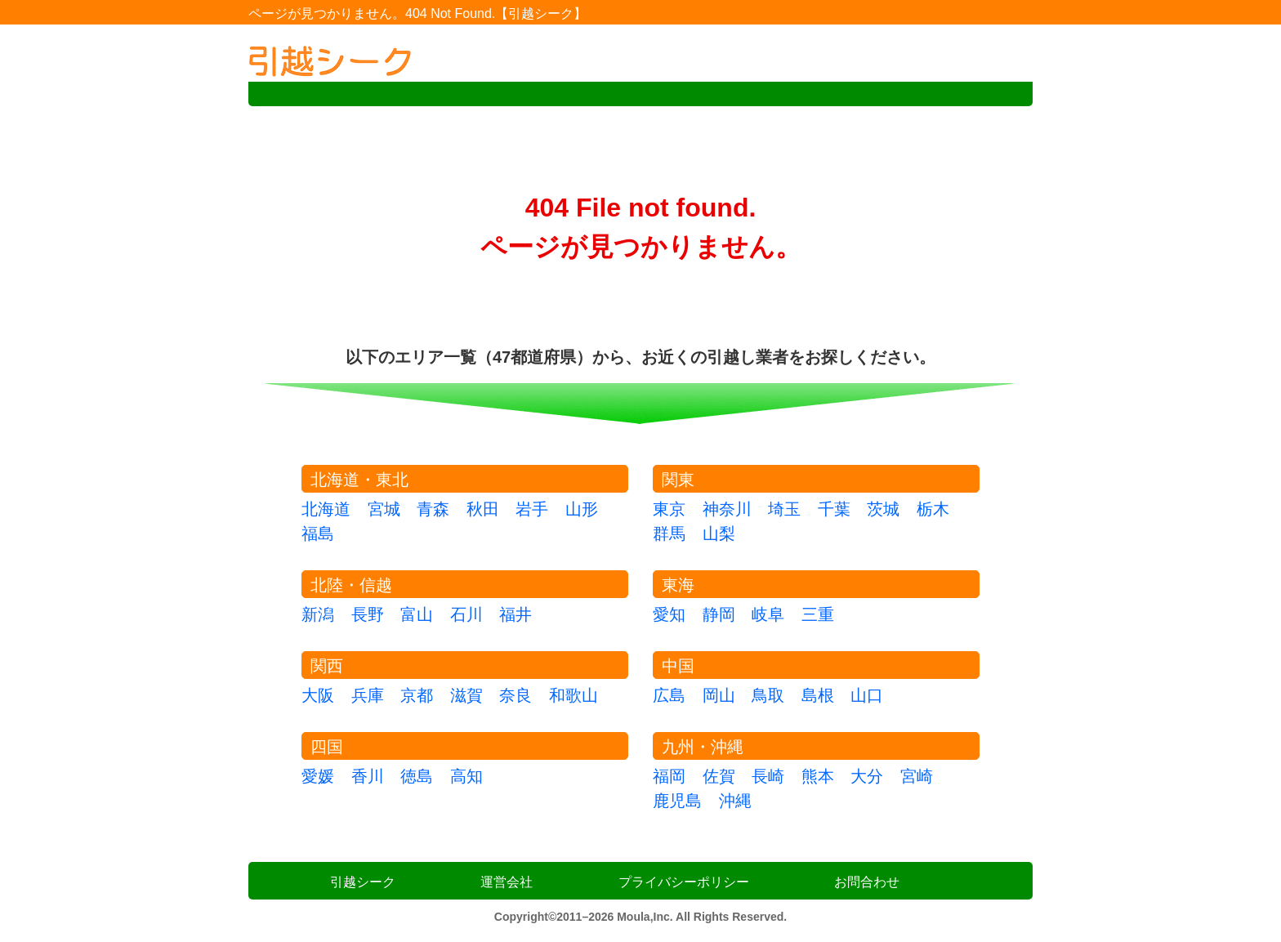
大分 (866, 776)
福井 (515, 614)
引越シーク (362, 882)
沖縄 (735, 801)
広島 (669, 695)
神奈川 (727, 509)
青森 (433, 509)
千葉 (834, 509)
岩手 (532, 509)
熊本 (817, 776)
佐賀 (719, 776)
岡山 (719, 695)
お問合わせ (866, 882)
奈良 (515, 695)
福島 (317, 533)
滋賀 (466, 695)
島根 (817, 695)
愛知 (669, 614)
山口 (866, 695)
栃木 (933, 509)
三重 (817, 614)
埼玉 (784, 509)
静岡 (719, 614)
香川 (367, 776)
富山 (416, 614)
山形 (581, 509)
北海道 (325, 509)
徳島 (416, 776)
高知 (466, 776)
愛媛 (317, 776)
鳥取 (768, 695)
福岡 (669, 776)
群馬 (669, 533)
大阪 (317, 695)
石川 (466, 614)
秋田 (482, 509)
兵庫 (367, 695)
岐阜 (768, 614)
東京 (669, 509)
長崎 (768, 776)
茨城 (883, 509)
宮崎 (916, 776)
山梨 (719, 533)
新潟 (317, 614)
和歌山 (573, 695)
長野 (367, 614)
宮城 (384, 509)
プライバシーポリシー (683, 882)
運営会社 (506, 882)
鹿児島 (677, 801)
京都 (416, 695)
